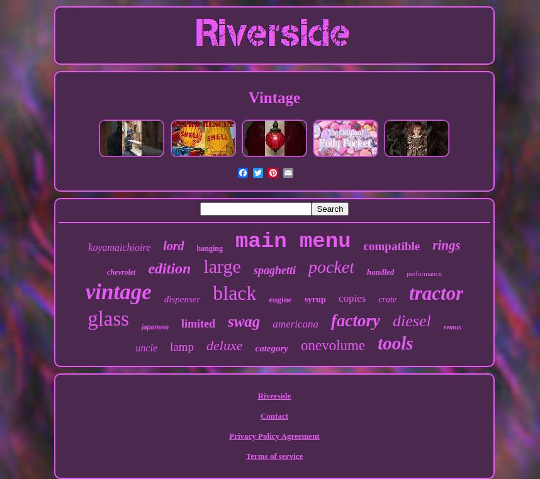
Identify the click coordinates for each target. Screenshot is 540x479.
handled (380, 272)
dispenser (182, 299)
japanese (155, 327)
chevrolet (121, 272)
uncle (146, 348)
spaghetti (275, 270)
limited (198, 323)
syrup (315, 299)
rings (446, 245)
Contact (274, 416)
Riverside (274, 395)
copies (352, 298)
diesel (412, 321)
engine (280, 299)
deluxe (224, 345)
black (234, 293)
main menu (293, 241)
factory (355, 320)
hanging (210, 248)
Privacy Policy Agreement (274, 436)
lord (173, 246)
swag (244, 321)
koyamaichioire (119, 247)
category (271, 348)
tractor (436, 293)
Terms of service (274, 456)
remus (452, 327)
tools (395, 343)
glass (108, 318)
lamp (182, 346)
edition (169, 268)
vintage (119, 292)
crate (387, 299)
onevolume (333, 345)
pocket (331, 267)
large (221, 266)
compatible (392, 246)
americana (295, 324)
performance (424, 273)
